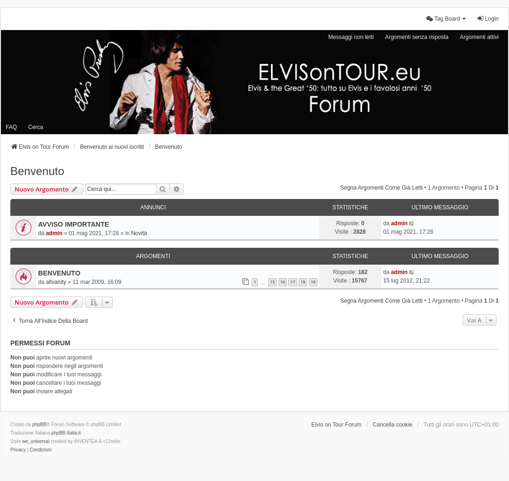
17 (292, 282)
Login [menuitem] (488, 18)
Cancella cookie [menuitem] (392, 424)
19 (313, 282)
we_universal (35, 441)
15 (272, 282)
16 (282, 282)
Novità (139, 233)
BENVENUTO (59, 273)
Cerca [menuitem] (35, 127)
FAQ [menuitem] (11, 127)
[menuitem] (446, 19)
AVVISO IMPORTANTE (73, 224)
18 (303, 282)
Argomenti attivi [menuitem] (479, 37)
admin (54, 233)
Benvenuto (37, 171)
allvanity (56, 282)
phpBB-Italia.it (65, 432)
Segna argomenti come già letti (381, 187)
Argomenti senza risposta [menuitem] (416, 37)
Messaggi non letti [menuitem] (351, 37)
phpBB (39, 424)
